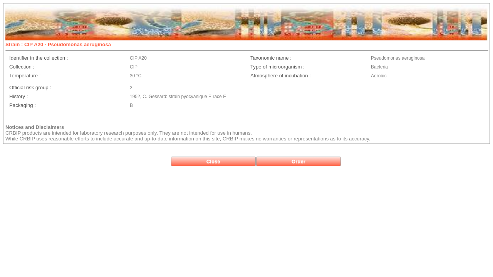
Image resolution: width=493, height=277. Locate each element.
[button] (213, 161)
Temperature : (24, 75)
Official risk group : (30, 87)
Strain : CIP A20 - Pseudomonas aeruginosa (58, 44)
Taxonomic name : (271, 58)
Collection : (21, 67)
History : (18, 96)
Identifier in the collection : (38, 58)
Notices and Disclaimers (34, 127)
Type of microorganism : (277, 67)
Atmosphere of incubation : (280, 75)
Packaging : (22, 105)
